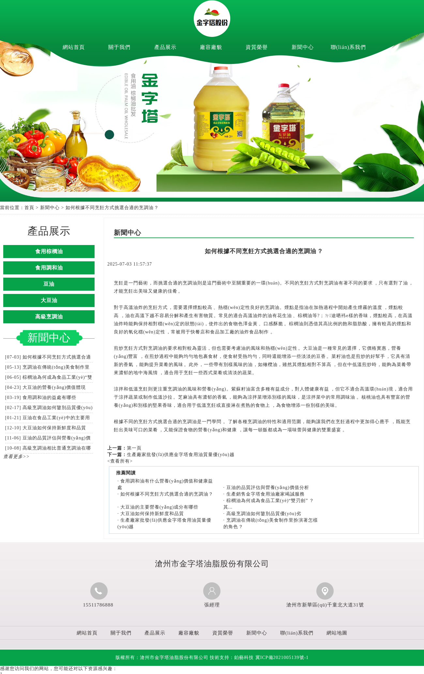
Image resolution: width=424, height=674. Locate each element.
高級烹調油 (49, 316)
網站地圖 (336, 633)
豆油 (48, 284)
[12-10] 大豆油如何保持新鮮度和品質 (45, 427)
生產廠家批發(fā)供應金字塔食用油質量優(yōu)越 (181, 454)
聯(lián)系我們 (348, 47)
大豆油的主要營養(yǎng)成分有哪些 (159, 507)
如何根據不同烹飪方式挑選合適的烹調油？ (166, 494)
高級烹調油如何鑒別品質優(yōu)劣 (263, 513)
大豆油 (49, 300)
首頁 (29, 207)
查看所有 (120, 461)
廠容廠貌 (211, 47)
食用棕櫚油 (49, 251)
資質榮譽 (257, 47)
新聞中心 (303, 47)
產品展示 (165, 47)
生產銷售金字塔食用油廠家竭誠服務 (265, 494)
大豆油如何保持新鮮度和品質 (152, 513)
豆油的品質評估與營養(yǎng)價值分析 (267, 487)
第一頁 (134, 448)
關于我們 (119, 47)
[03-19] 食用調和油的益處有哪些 (41, 397)
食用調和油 (49, 267)
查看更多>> (16, 456)
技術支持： (232, 657)
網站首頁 (74, 47)
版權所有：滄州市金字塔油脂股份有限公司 (161, 657)
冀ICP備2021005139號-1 (282, 657)
